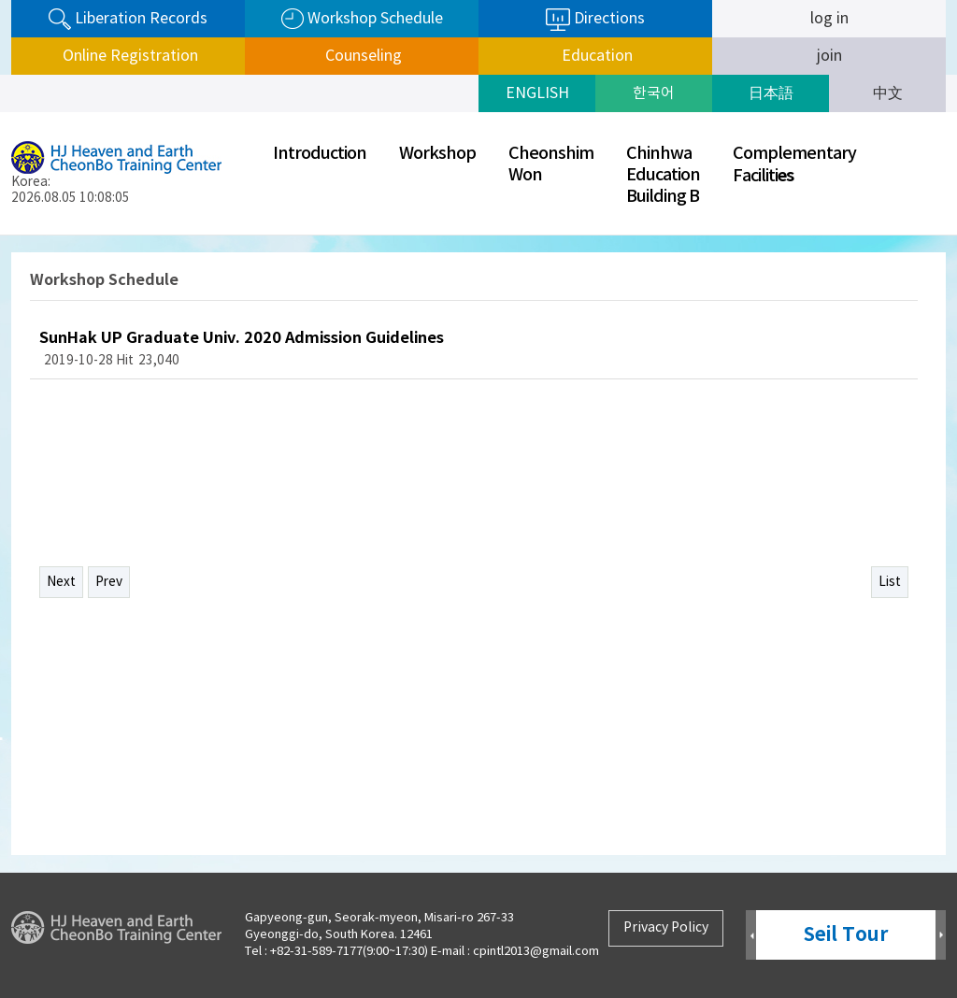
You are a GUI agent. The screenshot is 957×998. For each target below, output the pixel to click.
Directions (595, 19)
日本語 (771, 93)
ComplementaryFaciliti (794, 165)
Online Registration (128, 56)
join (829, 56)
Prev (108, 582)
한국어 (654, 93)
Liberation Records (128, 19)
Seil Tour (846, 935)
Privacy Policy (665, 927)
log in (829, 18)
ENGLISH (537, 93)
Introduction (319, 154)
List (889, 582)
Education (595, 56)
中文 (888, 93)
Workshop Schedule (362, 19)
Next (61, 582)
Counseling (361, 56)
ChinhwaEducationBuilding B (663, 175)
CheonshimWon (550, 164)
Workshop (437, 154)
